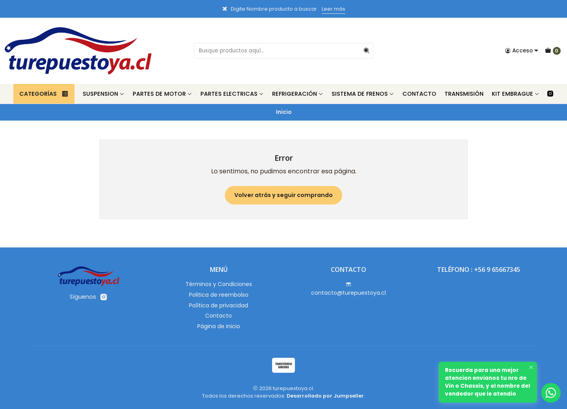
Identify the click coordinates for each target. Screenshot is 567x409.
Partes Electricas (232, 94)
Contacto (419, 94)
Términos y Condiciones (218, 284)
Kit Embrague (515, 94)
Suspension (103, 94)
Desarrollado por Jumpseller (325, 395)
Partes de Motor (162, 94)
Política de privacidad (218, 305)
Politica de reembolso (218, 295)
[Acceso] (522, 50)
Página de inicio (218, 326)
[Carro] (552, 51)
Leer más (333, 9)
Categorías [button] (44, 94)
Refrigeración (297, 94)
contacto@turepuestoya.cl (348, 289)
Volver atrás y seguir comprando (283, 195)
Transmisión (464, 94)
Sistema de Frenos (363, 94)
